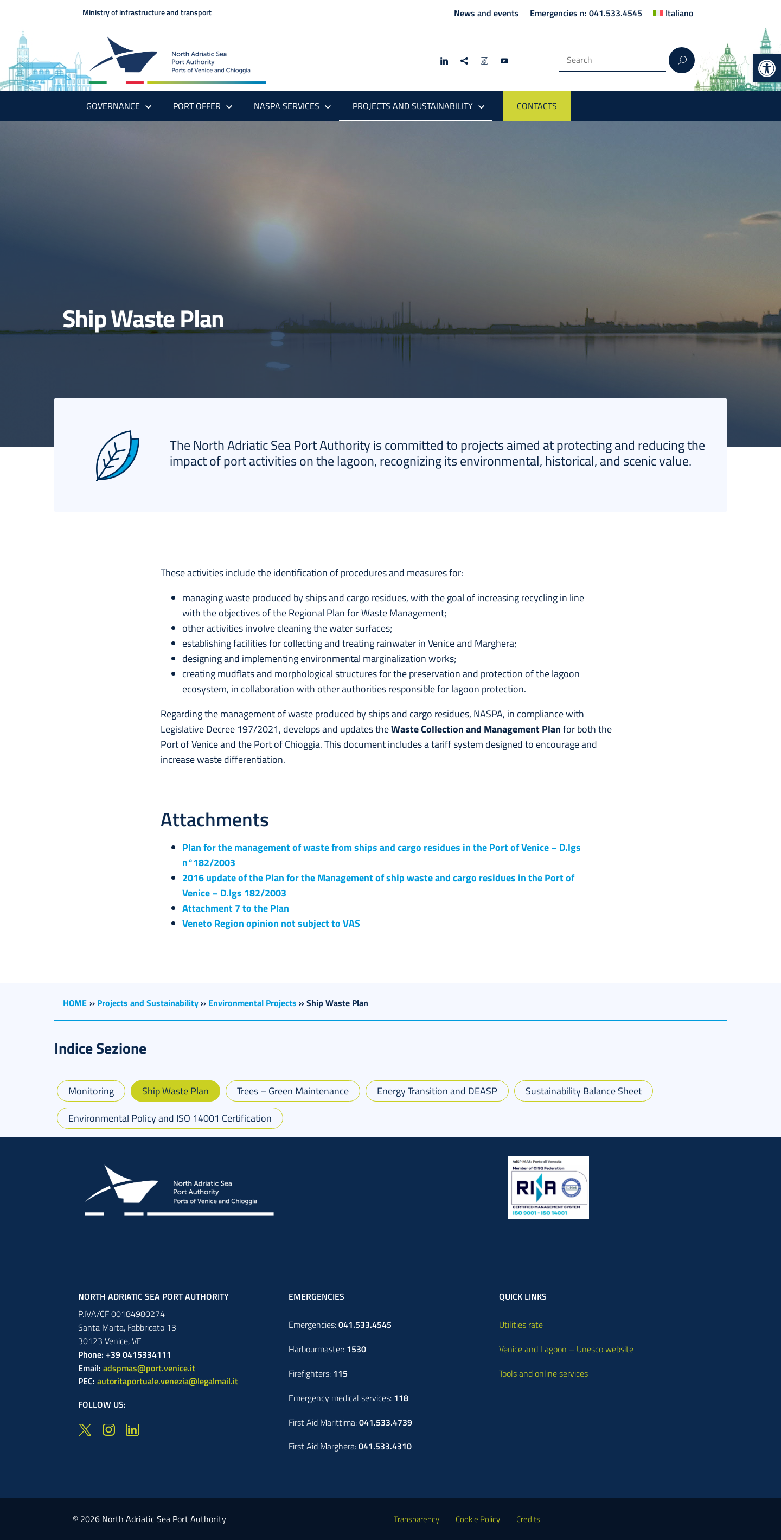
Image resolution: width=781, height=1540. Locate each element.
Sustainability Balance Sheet (584, 1091)
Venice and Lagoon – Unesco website (566, 1349)
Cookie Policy (478, 1519)
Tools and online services (543, 1373)
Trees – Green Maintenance (293, 1091)
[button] (767, 68)
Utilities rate (521, 1324)
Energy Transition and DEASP (437, 1091)
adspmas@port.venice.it (149, 1367)
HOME (75, 1002)
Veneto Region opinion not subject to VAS (271, 923)
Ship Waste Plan (175, 1091)
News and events (486, 13)
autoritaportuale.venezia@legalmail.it (167, 1381)
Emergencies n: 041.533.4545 (586, 13)
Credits (528, 1519)
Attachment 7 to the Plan (235, 908)
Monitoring (91, 1091)
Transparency (416, 1519)
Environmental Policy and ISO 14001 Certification (170, 1118)
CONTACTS (537, 105)
